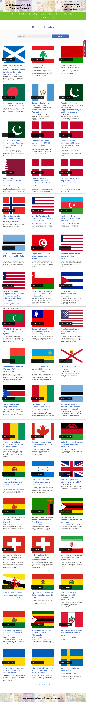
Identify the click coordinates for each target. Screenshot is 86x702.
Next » (47, 684)
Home (14, 14)
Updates (44, 14)
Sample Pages (33, 14)
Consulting (63, 14)
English (68, 1)
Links (72, 14)
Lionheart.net (59, 698)
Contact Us (57, 18)
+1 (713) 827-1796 (71, 6)
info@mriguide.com (71, 9)
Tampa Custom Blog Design (31, 698)
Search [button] (60, 36)
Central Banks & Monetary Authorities (37, 18)
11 (43, 684)
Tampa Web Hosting (47, 698)
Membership (53, 14)
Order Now (22, 14)
